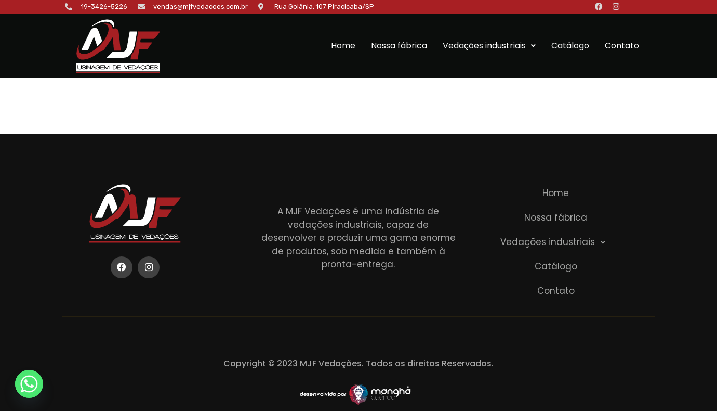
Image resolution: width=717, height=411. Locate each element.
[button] (489, 46)
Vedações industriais (489, 46)
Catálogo (570, 46)
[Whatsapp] (29, 384)
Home (343, 46)
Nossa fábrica (399, 46)
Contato (622, 46)
